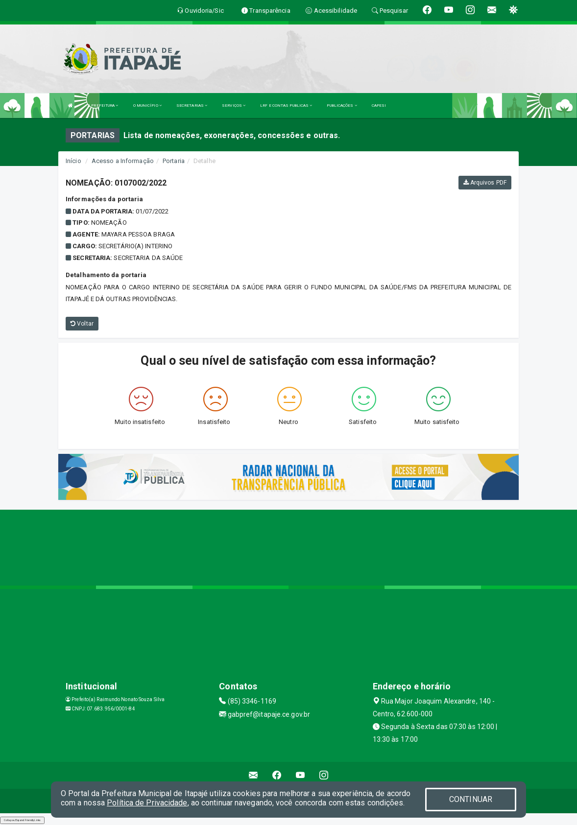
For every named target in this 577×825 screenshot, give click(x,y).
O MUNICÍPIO (147, 105)
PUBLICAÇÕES (342, 105)
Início (73, 161)
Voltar (82, 323)
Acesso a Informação (123, 161)
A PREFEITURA (103, 105)
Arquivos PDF (484, 182)
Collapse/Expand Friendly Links (22, 820)
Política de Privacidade (147, 802)
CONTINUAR (470, 799)
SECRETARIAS (191, 105)
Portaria (174, 161)
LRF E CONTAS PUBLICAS (286, 105)
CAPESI (379, 105)
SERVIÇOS (233, 105)
